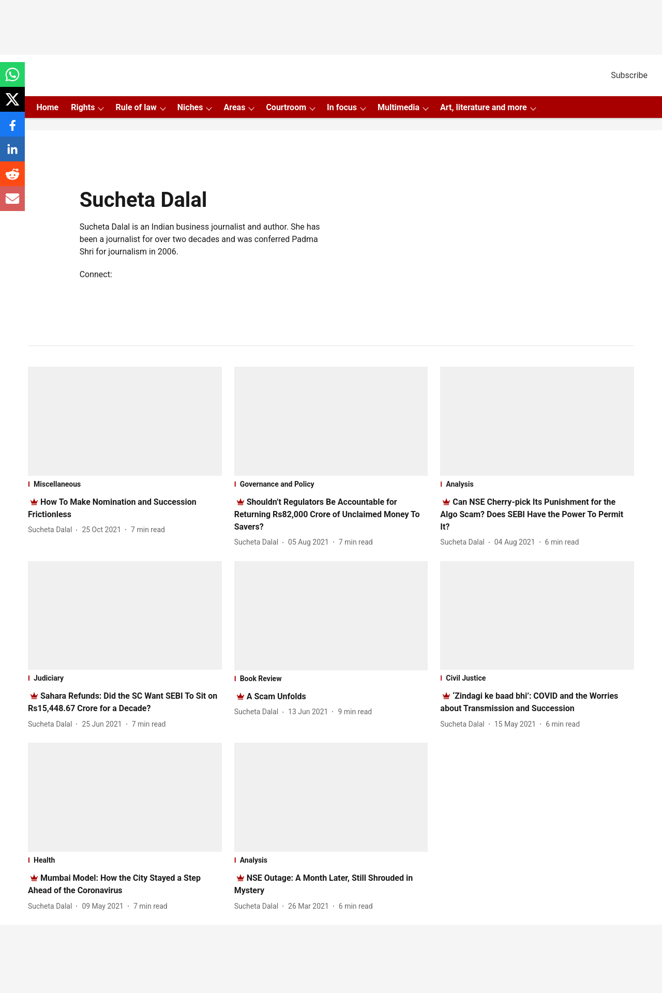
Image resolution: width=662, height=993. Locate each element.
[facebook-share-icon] (12, 129)
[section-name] (125, 484)
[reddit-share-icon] (12, 179)
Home (47, 107)
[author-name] (52, 529)
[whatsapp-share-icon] (12, 80)
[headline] (327, 514)
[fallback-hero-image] (125, 421)
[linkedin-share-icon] (12, 154)
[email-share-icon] (12, 204)
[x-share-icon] (12, 105)
